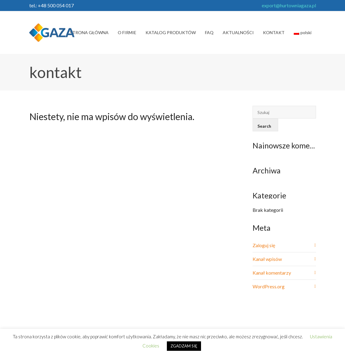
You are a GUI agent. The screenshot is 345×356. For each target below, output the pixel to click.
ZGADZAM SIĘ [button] (184, 346)
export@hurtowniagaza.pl (289, 5)
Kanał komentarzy (272, 273)
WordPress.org (269, 286)
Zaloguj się (264, 245)
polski (302, 32)
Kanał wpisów (267, 259)
